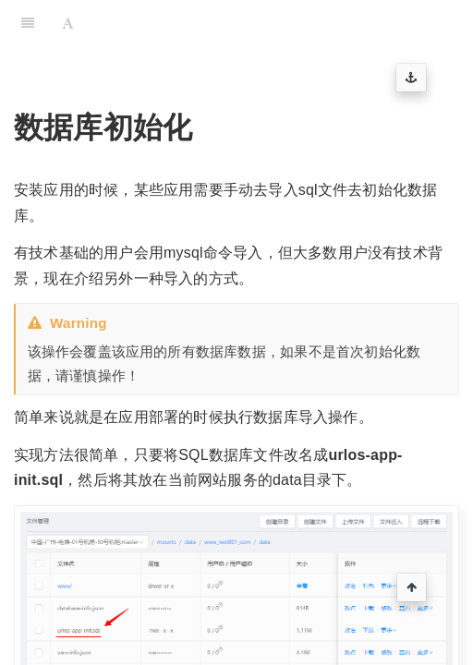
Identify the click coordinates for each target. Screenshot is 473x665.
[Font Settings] (68, 23)
